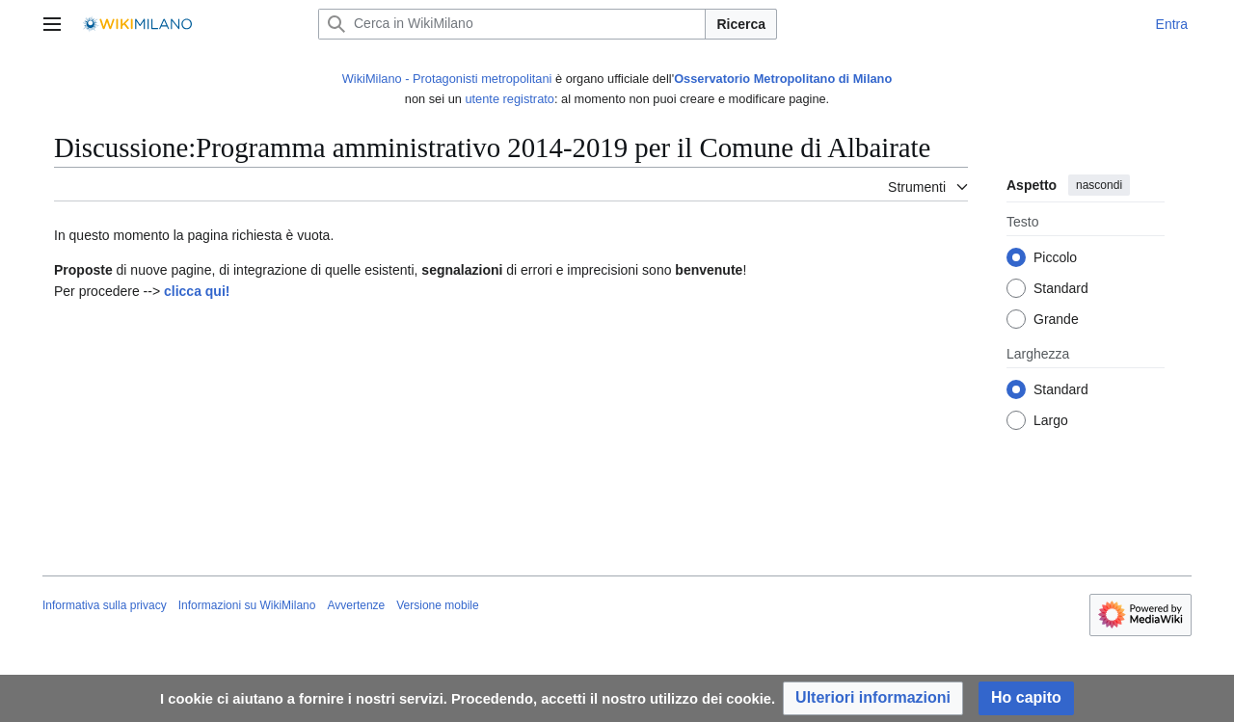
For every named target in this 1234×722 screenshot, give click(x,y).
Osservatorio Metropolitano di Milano (783, 78)
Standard (1060, 289)
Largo (1050, 421)
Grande (1056, 320)
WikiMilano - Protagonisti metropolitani (447, 78)
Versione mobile (437, 605)
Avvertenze (356, 605)
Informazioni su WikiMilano (247, 605)
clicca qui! (196, 291)
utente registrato (509, 99)
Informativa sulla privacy (104, 605)
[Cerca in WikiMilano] (512, 24)
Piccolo (1055, 258)
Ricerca (740, 24)
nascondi (1099, 185)
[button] (873, 698)
